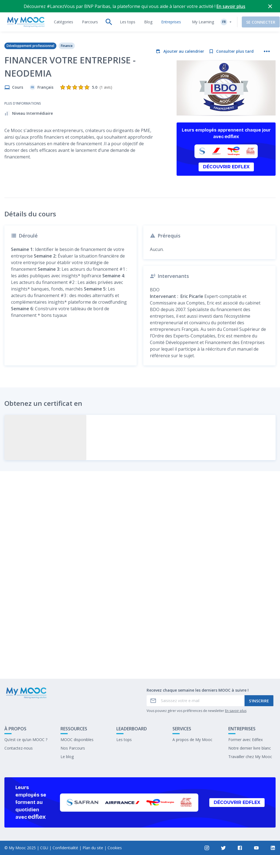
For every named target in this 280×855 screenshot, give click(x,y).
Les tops (124, 739)
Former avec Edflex (245, 739)
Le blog (67, 756)
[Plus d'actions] (267, 39)
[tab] (63, 9)
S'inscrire (259, 700)
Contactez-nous (18, 748)
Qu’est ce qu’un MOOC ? (25, 739)
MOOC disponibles (77, 739)
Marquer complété (140, 633)
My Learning (197, 9)
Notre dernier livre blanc (249, 748)
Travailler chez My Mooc (250, 756)
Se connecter (254, 9)
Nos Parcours (73, 748)
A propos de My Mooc (192, 739)
